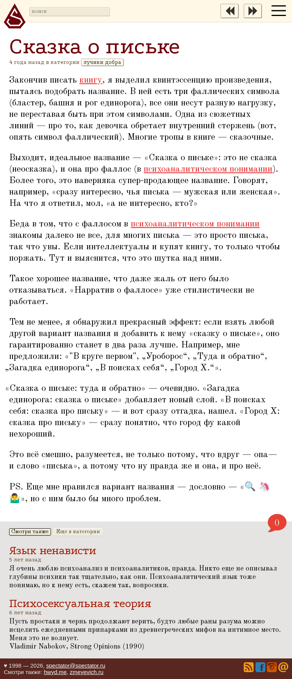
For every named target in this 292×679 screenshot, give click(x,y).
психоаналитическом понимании (208, 169)
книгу (90, 80)
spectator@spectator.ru (75, 665)
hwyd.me (55, 672)
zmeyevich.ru (86, 672)
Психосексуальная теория (80, 603)
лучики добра (102, 62)
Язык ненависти (52, 550)
